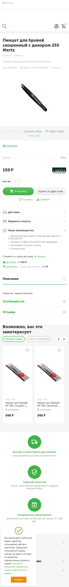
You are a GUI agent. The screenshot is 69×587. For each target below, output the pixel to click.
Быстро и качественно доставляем (34, 452)
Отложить (25, 199)
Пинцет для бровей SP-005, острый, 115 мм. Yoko (17, 404)
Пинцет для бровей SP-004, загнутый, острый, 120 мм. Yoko (48, 404)
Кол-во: (7, 181)
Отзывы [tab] (34, 312)
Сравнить (43, 199)
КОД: (31, 135)
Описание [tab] (34, 279)
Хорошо (18, 579)
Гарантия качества (34, 482)
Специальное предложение (35, 514)
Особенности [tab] (34, 301)
